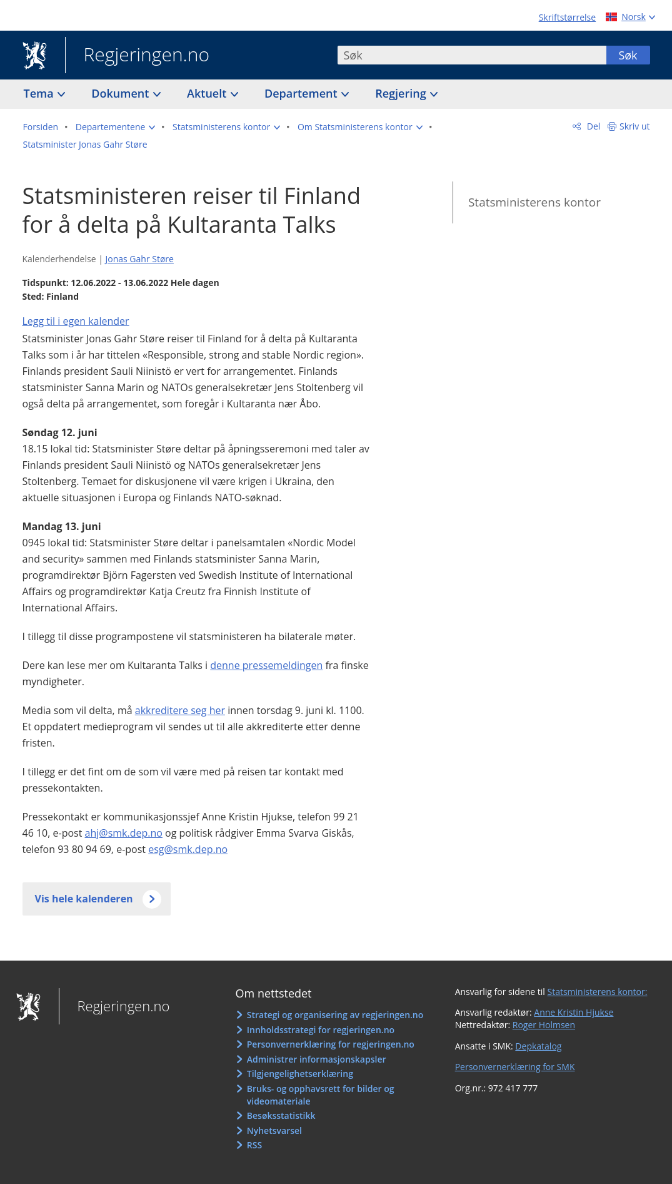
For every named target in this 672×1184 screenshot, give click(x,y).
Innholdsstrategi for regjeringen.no (320, 1030)
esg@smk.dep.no (188, 849)
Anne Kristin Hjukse (573, 1012)
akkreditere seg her (180, 710)
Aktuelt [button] (208, 93)
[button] (116, 127)
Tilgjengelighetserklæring (300, 1073)
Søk (627, 55)
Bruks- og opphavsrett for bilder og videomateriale (320, 1095)
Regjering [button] (402, 93)
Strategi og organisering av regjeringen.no (335, 1015)
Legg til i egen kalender (76, 321)
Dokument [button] (121, 93)
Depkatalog (538, 1046)
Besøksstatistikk (281, 1115)
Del (592, 126)
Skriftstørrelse (567, 17)
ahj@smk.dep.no (124, 833)
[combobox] (472, 55)
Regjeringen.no (137, 55)
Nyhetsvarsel (274, 1130)
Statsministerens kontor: (597, 992)
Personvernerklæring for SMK (515, 1067)
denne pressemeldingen (266, 665)
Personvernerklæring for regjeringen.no (330, 1044)
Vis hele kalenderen (84, 899)
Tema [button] (40, 93)
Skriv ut (634, 126)
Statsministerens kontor (534, 202)
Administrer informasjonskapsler (316, 1059)
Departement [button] (302, 93)
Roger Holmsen (544, 1025)
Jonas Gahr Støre (139, 259)
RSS (254, 1145)
